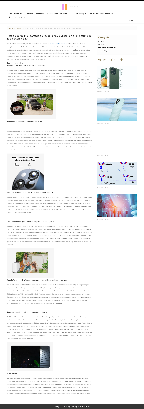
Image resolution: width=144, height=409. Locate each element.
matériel (40, 14)
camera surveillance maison (58, 44)
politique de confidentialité (102, 14)
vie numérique (79, 14)
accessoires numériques (58, 14)
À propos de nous (17, 17)
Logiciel (29, 14)
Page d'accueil (15, 14)
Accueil (11, 28)
